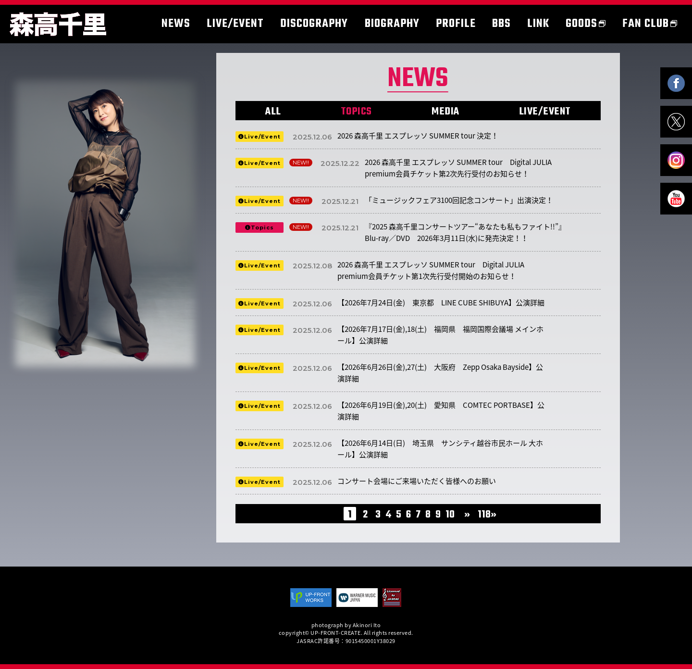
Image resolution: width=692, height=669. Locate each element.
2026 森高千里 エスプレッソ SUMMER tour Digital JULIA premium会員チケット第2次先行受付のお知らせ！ (458, 168)
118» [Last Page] (487, 514)
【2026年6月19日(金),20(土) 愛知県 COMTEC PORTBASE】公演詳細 (440, 411)
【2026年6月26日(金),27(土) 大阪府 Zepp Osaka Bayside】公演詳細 (440, 373)
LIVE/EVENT (545, 111)
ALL (273, 111)
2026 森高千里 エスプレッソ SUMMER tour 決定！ (417, 135)
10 (450, 514)
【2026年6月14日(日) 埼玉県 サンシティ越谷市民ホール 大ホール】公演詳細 (440, 449)
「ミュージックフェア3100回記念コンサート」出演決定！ (459, 200)
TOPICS (356, 111)
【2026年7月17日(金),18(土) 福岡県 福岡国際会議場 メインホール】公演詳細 (440, 335)
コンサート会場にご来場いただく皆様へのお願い (416, 481)
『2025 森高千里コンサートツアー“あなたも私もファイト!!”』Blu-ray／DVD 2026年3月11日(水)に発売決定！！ (465, 232)
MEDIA (445, 111)
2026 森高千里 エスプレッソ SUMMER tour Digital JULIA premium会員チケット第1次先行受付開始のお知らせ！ (430, 270)
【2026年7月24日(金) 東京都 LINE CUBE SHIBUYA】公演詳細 (440, 302)
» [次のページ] (467, 514)
